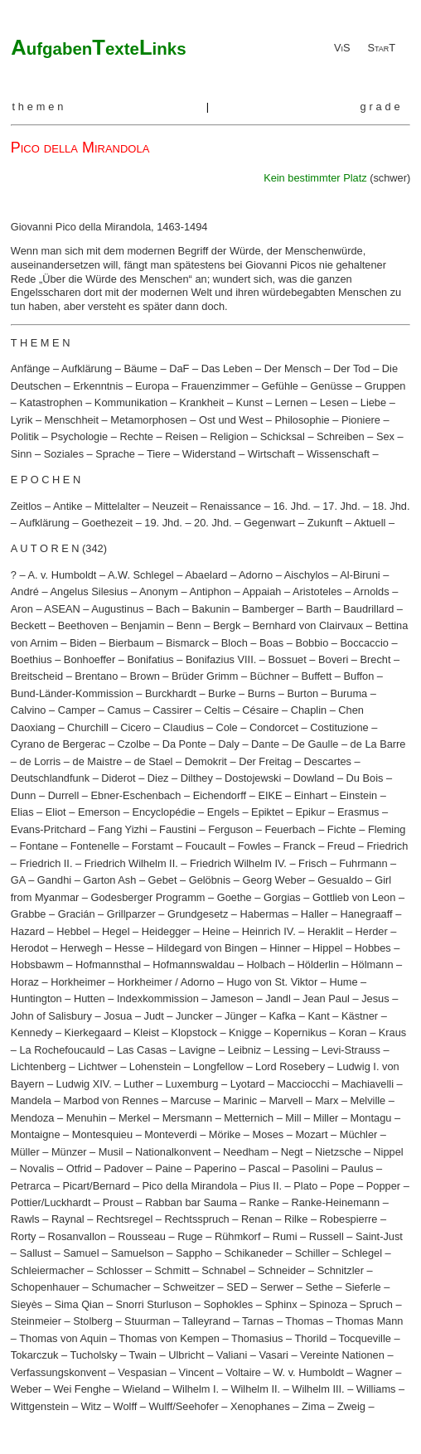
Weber (26, 1389)
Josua (118, 1016)
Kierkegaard (93, 1032)
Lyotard (247, 1084)
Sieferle (362, 1287)
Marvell (285, 1100)
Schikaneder (253, 1253)
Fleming (387, 829)
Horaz (25, 982)
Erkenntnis (98, 386)
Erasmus (358, 812)
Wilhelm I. (195, 1389)
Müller (25, 1152)
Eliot (56, 812)
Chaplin (309, 710)
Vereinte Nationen (342, 1355)
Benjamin (142, 625)
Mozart (311, 1134)
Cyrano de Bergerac (58, 744)
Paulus (357, 1168)
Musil (111, 1152)
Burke (221, 693)
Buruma (348, 693)
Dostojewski (253, 778)
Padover (123, 1168)
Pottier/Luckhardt (51, 1202)
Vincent (196, 1372)
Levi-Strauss (351, 1050)
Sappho (194, 1253)
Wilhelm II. (255, 1389)
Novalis (36, 1168)
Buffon (359, 676)
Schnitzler (340, 1270)
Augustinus (117, 609)
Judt (154, 1016)
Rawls (25, 1219)
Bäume (140, 368)
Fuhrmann (363, 863)
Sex (385, 436)
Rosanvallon (77, 1236)
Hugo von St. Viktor (271, 982)
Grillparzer (131, 914)
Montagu (371, 1118)
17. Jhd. (341, 506)
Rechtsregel (124, 1219)
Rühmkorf (237, 1236)
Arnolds (371, 591)
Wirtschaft (271, 454)
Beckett (28, 625)
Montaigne (35, 1134)
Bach (168, 609)
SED (237, 1287)
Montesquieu (102, 1134)
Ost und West (231, 420)
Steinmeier (36, 1321)
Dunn (23, 795)
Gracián (76, 914)
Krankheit (201, 402)
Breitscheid (37, 676)
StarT (381, 47)
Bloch (234, 643)
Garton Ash (109, 880)
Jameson (232, 998)
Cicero (135, 727)
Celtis (217, 710)
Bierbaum (131, 643)
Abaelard (206, 575)
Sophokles (228, 1304)
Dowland (314, 778)
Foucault (205, 846)
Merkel (134, 1118)
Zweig (351, 1406)
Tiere (159, 454)
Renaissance (230, 506)
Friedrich (388, 846)
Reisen (181, 436)
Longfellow (218, 1066)
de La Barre (378, 744)
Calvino (28, 710)
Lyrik (22, 420)
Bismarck (188, 643)
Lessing (291, 1050)
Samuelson (137, 1253)
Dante (265, 744)
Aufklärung (86, 368)
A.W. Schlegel (141, 575)
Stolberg (93, 1321)
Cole (226, 727)
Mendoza (33, 1118)
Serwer (277, 1287)
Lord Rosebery (290, 1066)
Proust (118, 1202)
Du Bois (365, 778)
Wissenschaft (338, 454)
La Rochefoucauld (61, 1050)
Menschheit (72, 420)
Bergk (226, 625)
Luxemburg (191, 1084)
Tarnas (257, 1321)
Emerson (99, 812)
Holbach (265, 964)
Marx (326, 1100)
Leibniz (245, 1050)
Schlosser (119, 1270)
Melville (368, 1100)
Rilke (295, 1219)
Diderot (118, 778)
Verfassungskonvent (58, 1372)
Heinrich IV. (269, 931)
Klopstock (193, 1032)
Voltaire (243, 1372)
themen (39, 106)
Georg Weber (274, 880)
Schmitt (172, 1270)
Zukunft (325, 522)
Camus (124, 710)
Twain (143, 1355)
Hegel (115, 931)
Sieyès (26, 1304)
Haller (314, 914)
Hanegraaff (366, 914)
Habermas (264, 914)
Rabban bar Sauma (191, 1202)
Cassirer (172, 710)
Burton (302, 693)
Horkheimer (78, 982)
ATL (98, 47)
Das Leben (227, 368)
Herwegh (81, 948)
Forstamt (152, 846)
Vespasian (142, 1372)
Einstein (359, 795)
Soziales (64, 454)
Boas (271, 643)
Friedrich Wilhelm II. (131, 863)
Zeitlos (26, 506)
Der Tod (351, 368)
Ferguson (230, 829)
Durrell (64, 795)
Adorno (256, 575)
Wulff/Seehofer (184, 1406)
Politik (25, 436)
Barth (318, 609)
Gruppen (385, 386)
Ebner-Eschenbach (136, 795)
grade (381, 106)
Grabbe (28, 914)
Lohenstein (155, 1066)
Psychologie (79, 436)
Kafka (282, 1016)
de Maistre (98, 761)
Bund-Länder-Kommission (72, 693)
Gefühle (279, 386)
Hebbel (73, 931)
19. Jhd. (163, 522)
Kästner (359, 1016)
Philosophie (302, 420)
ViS (342, 47)
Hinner (285, 948)
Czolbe (134, 744)
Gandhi (54, 880)
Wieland (142, 1389)
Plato (305, 1186)
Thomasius (257, 1338)
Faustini (177, 829)
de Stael (153, 761)
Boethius (31, 659)
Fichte (341, 829)
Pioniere (360, 420)
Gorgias (282, 897)
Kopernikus (300, 1032)
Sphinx (280, 1304)
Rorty (23, 1236)
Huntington (36, 998)
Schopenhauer (45, 1287)
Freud (341, 846)
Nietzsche (338, 1152)
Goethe (234, 897)
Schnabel (223, 1270)
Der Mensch (293, 368)
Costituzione (339, 727)
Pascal (264, 1168)
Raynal (68, 1219)
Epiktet (267, 812)
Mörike (224, 1134)
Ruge (190, 1236)
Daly (229, 744)
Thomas (304, 1321)
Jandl (278, 998)
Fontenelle (95, 846)
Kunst (250, 402)
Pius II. (265, 1186)
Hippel (327, 948)
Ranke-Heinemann (335, 1202)
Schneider (282, 1270)
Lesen (334, 402)
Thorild (310, 1338)
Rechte (136, 436)
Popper (383, 1186)
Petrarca (31, 1186)
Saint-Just (379, 1236)
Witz (90, 1406)
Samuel (81, 1253)
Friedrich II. (45, 863)
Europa (152, 386)
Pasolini (310, 1168)
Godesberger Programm (148, 897)
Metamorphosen (148, 420)
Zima (313, 1406)
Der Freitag (265, 761)
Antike (68, 506)
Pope (342, 1186)
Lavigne (197, 1050)
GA (18, 880)
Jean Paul (326, 998)
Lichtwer (98, 1066)
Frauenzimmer (215, 386)
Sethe (319, 1287)
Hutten (89, 998)
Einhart (311, 795)
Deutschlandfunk (50, 778)
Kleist (146, 1032)
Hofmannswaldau (193, 964)
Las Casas (142, 1050)
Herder (372, 931)
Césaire (260, 710)
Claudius (183, 727)
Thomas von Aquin (63, 1338)
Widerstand (209, 454)
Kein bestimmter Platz (317, 178)
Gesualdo (340, 880)
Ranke (264, 1202)
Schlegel (361, 1253)
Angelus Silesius (89, 591)
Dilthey (197, 778)
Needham (246, 1152)
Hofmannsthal (108, 964)
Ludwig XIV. (84, 1084)
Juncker (194, 1016)
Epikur (310, 812)
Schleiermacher (48, 1270)
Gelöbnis (210, 880)
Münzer (69, 1152)
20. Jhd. (213, 522)
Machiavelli (367, 1084)
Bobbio (311, 643)
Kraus (392, 1032)
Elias (22, 812)
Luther (138, 1084)
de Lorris (39, 761)
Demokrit (206, 761)
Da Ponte (184, 744)
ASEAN (62, 609)
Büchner (270, 676)
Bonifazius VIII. (221, 659)
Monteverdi (170, 1134)
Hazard (28, 931)
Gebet (162, 880)
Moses (268, 1134)
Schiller (312, 1253)
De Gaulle (314, 744)
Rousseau (142, 1236)
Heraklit (325, 931)
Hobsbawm (37, 964)
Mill (293, 1118)
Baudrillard (368, 609)
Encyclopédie (163, 812)
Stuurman (147, 1321)
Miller (326, 1118)
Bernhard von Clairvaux (308, 625)
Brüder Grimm (205, 676)
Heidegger (166, 931)
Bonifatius (150, 659)
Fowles (255, 846)
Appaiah (261, 591)
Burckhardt (170, 693)
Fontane (38, 846)
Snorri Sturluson (153, 1304)
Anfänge (31, 368)
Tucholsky (93, 1355)
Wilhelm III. (318, 1389)
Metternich (248, 1118)
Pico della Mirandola (189, 1186)
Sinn (21, 454)
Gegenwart (270, 522)
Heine (216, 931)
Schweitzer (188, 1287)
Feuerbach (289, 829)
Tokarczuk (35, 1355)
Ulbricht (186, 1355)
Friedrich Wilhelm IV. (238, 863)
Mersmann (187, 1118)
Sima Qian (79, 1304)
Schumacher (121, 1287)
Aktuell (369, 522)
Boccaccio (365, 643)
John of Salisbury (51, 1016)
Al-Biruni (360, 575)
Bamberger (268, 609)
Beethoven (83, 625)
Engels (223, 812)
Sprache (115, 454)
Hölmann (372, 964)
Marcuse (191, 1100)
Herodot (30, 948)
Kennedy (32, 1032)
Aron (22, 609)
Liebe (373, 402)
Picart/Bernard (96, 1186)
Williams (376, 1389)
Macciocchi (303, 1084)
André (25, 591)
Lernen (291, 402)
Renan (257, 1219)
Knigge (245, 1032)
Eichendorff (220, 795)
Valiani (231, 1355)
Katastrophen (50, 402)
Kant (318, 1016)
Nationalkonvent (173, 1152)
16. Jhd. (292, 506)
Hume (343, 982)
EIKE (270, 795)
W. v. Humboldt (308, 1372)
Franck (299, 846)
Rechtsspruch (196, 1219)
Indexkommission (158, 998)
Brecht (376, 659)
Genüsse (331, 386)
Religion (229, 436)
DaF (179, 368)
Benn (189, 625)
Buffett (317, 676)
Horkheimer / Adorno (166, 982)
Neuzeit (170, 506)
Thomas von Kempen (169, 1338)
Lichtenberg (38, 1066)
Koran (352, 1032)
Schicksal (282, 436)
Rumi (285, 1236)
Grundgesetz (197, 914)
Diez (158, 778)
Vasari (273, 1355)
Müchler (359, 1134)
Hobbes (373, 948)
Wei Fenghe (82, 1389)
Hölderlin (319, 964)
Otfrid (79, 1168)
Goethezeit (107, 522)
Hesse (129, 948)
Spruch (376, 1304)
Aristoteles (317, 591)
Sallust (35, 1253)
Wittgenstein (40, 1406)
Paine (168, 1168)
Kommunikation (130, 402)
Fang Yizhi (123, 829)
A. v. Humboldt (61, 575)
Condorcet (273, 727)
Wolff (126, 1406)
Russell (326, 1236)
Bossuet (288, 659)
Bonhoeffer (89, 659)
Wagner (374, 1372)
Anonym (158, 591)
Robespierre (349, 1219)
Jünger (241, 1016)
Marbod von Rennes (110, 1100)
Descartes (327, 761)
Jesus (375, 998)
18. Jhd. (391, 506)
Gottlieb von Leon (353, 897)
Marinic (240, 1100)
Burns (261, 693)
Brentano (96, 676)
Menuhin (86, 1118)
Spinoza (328, 1304)
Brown (145, 676)
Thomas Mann (370, 1321)
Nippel (388, 1152)
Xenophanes (260, 1406)
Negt (292, 1152)
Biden (83, 643)
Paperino (215, 1168)
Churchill (88, 727)
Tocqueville (365, 1338)
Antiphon (210, 591)
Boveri (333, 659)
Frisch (312, 863)
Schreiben (341, 436)
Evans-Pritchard (48, 829)
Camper (77, 710)
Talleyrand (206, 1321)
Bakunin (210, 609)
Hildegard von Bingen (207, 948)
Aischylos (306, 575)
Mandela (31, 1100)
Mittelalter (117, 506)
